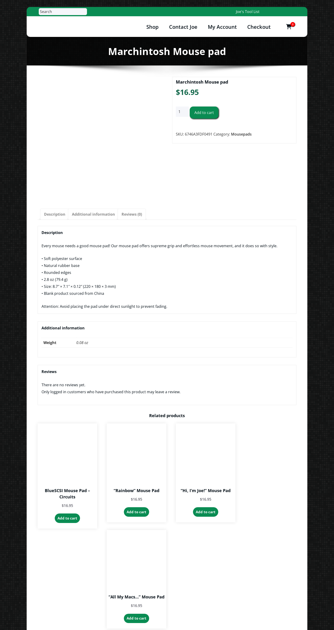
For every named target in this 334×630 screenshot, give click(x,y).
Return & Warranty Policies (242, 591)
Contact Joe (183, 26)
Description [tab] (54, 214)
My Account (222, 26)
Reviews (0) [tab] (132, 214)
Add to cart (204, 112)
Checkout (259, 26)
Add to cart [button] (66, 515)
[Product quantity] (182, 112)
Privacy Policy (230, 580)
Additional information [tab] (93, 214)
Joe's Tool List (248, 11)
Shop (152, 26)
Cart (222, 570)
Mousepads (241, 134)
